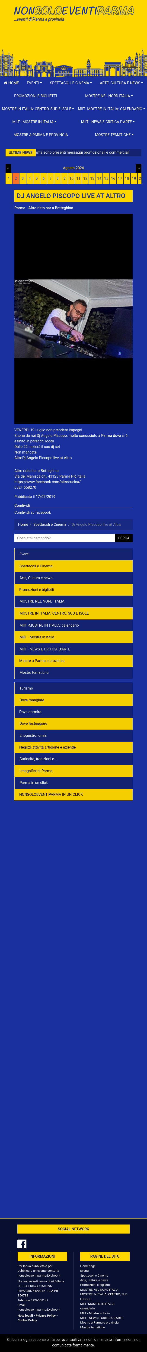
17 (120, 178)
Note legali (25, 1315)
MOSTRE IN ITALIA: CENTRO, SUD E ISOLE (54, 613)
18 (127, 178)
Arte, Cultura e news (35, 578)
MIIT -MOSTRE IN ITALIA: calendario (49, 625)
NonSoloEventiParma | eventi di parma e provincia (73, 13)
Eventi (24, 554)
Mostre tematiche (34, 672)
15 (106, 178)
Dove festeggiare (33, 723)
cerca (123, 538)
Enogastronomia (33, 735)
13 (92, 178)
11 (78, 178)
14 (99, 178)
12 (85, 178)
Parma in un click (33, 782)
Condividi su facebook (32, 512)
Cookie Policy (27, 1320)
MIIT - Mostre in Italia (36, 637)
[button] (34, 83)
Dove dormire (30, 712)
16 (113, 178)
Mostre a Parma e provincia (40, 135)
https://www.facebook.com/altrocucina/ (47, 482)
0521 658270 (25, 487)
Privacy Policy (46, 1315)
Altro (18, 458)
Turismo (26, 688)
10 (71, 178)
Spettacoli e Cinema (35, 566)
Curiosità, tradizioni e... (38, 759)
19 (134, 178)
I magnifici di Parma (35, 771)
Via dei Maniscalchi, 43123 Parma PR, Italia (50, 476)
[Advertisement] (73, 39)
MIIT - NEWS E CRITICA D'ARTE (44, 649)
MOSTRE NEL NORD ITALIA (41, 601)
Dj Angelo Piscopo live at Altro (47, 458)
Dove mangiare (31, 700)
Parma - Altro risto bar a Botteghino (43, 208)
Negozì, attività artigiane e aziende (47, 747)
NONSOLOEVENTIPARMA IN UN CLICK (51, 794)
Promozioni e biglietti (35, 96)
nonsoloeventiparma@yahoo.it (39, 1275)
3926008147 (39, 1300)
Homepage (88, 1266)
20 (141, 178)
